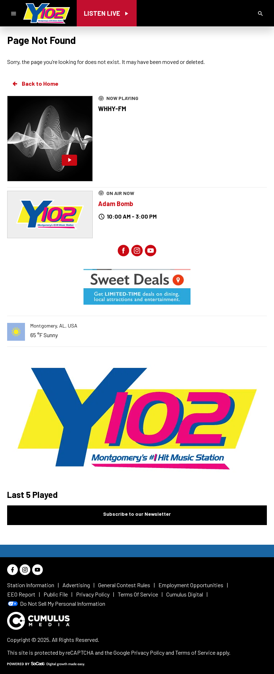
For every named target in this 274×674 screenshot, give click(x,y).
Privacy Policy (147, 652)
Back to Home (35, 83)
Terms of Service (195, 652)
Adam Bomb (115, 204)
